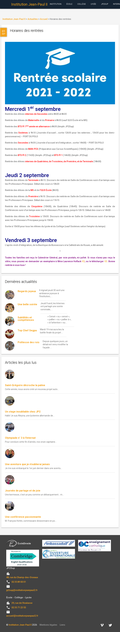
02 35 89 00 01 (19, 582)
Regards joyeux (27, 291)
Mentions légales (48, 625)
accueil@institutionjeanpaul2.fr (22, 616)
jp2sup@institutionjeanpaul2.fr (22, 590)
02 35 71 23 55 (19, 607)
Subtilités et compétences (26, 318)
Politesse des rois (28, 342)
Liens (62, 625)
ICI (83, 261)
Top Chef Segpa (27, 330)
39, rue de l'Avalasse (22, 603)
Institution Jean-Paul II (20, 625)
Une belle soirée (27, 304)
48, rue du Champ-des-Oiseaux (22, 577)
